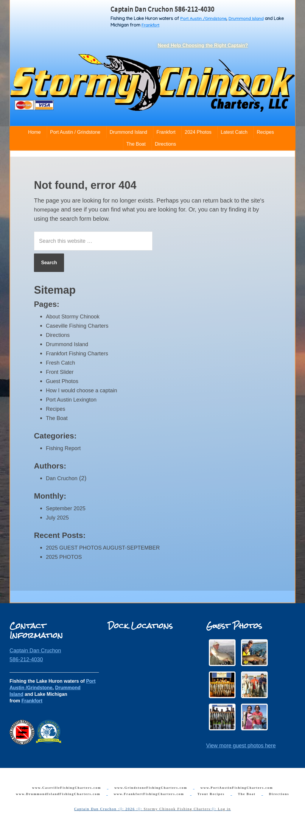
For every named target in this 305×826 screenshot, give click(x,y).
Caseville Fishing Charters (80, 325)
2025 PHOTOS (66, 551)
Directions (165, 144)
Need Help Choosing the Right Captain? (202, 45)
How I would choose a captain (85, 387)
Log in (224, 803)
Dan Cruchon (63, 474)
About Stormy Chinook (75, 316)
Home (34, 132)
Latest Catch (234, 132)
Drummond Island (249, 18)
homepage (48, 209)
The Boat (136, 144)
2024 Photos (198, 132)
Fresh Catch (62, 360)
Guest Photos (64, 378)
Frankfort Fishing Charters (80, 352)
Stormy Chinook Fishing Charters (177, 803)
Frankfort (151, 25)
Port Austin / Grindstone (75, 132)
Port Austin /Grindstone (204, 18)
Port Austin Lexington (74, 396)
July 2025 (58, 512)
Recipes (265, 132)
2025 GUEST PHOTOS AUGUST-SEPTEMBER (109, 542)
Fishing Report (65, 444)
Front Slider (61, 369)
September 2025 (68, 503)
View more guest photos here (241, 740)
